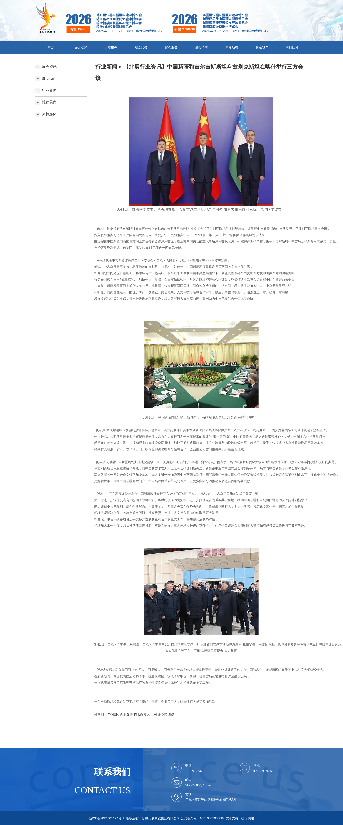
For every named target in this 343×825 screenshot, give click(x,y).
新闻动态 (231, 47)
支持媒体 (49, 114)
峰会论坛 (201, 47)
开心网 (162, 714)
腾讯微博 (140, 714)
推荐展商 (49, 102)
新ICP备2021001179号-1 (106, 818)
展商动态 (49, 78)
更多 (171, 714)
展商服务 (110, 47)
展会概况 (80, 47)
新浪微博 (126, 714)
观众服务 (141, 47)
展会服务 (171, 47)
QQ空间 (113, 714)
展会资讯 (49, 67)
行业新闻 (49, 90)
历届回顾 (292, 47)
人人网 (152, 714)
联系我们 (262, 47)
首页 (50, 47)
